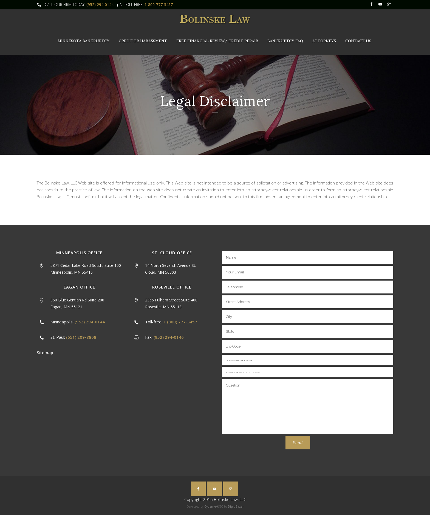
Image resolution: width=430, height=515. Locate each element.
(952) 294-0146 (169, 337)
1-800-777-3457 (158, 4)
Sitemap (45, 352)
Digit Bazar (236, 506)
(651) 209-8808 (81, 337)
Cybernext (211, 506)
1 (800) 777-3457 (180, 321)
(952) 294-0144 (100, 4)
